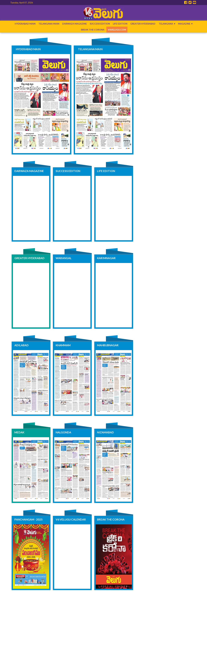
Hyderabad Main (25, 23)
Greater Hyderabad (142, 23)
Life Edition (120, 23)
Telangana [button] (166, 23)
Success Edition (100, 23)
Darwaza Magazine (74, 23)
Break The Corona (92, 29)
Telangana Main (48, 23)
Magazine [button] (184, 23)
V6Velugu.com (117, 29)
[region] (166, 58)
